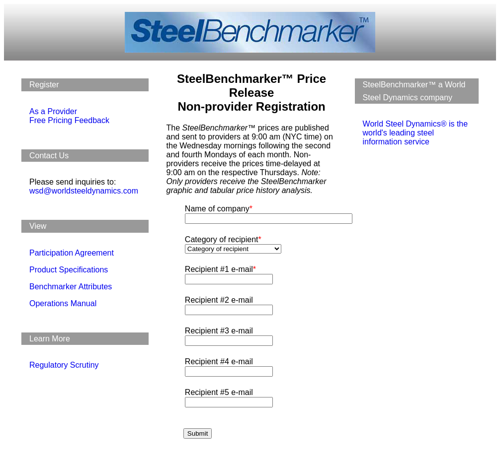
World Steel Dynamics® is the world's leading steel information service (415, 133)
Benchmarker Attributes (70, 286)
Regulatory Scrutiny (64, 365)
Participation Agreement (71, 253)
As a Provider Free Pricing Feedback (69, 116)
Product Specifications (68, 269)
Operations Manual (62, 303)
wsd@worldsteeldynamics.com (83, 191)
